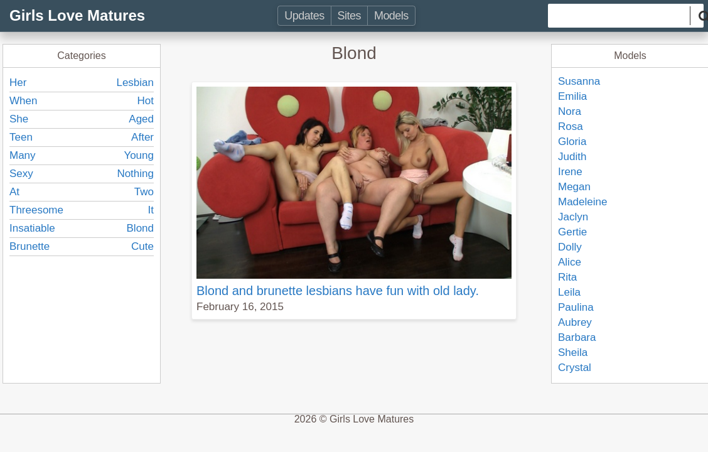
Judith (572, 157)
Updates (304, 15)
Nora (569, 111)
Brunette (29, 246)
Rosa (570, 126)
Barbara (577, 337)
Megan (574, 187)
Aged (141, 119)
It (151, 210)
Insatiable (32, 228)
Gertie (572, 232)
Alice (569, 262)
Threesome (36, 210)
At (14, 192)
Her (17, 83)
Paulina (576, 307)
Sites (349, 15)
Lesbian (135, 83)
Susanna (579, 81)
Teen (21, 137)
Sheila (572, 352)
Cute (142, 246)
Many (22, 155)
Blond (140, 228)
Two (144, 192)
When (23, 101)
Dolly (570, 247)
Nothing (135, 174)
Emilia (572, 96)
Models (391, 15)
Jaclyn (573, 217)
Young (139, 155)
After (142, 137)
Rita (567, 277)
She (18, 119)
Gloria (572, 142)
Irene (570, 172)
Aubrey (575, 322)
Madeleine (582, 202)
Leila (569, 292)
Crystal (574, 368)
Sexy (21, 174)
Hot (145, 101)
